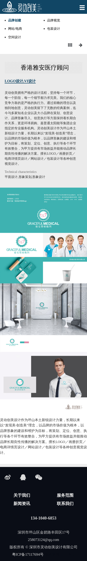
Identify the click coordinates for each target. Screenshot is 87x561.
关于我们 (21, 495)
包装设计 (53, 28)
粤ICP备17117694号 (28, 554)
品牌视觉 (53, 20)
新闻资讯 (21, 503)
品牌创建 (14, 20)
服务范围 (65, 495)
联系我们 (65, 503)
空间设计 (14, 37)
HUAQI (69, 554)
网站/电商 (15, 28)
